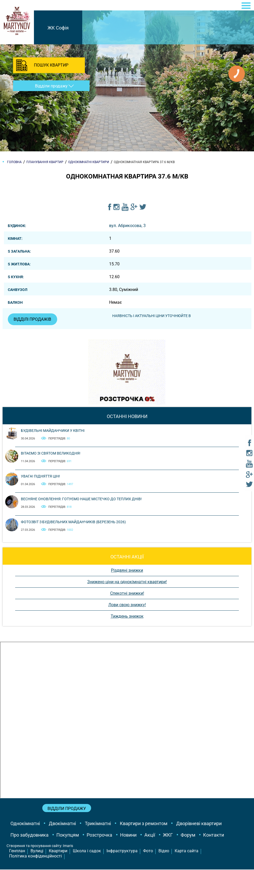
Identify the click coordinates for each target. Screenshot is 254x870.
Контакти (213, 835)
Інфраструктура (122, 851)
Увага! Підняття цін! (40, 476)
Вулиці (37, 851)
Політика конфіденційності (35, 856)
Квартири (58, 851)
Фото (148, 851)
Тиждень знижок (127, 616)
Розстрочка (99, 835)
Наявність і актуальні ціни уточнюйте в (152, 316)
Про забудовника (29, 835)
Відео (163, 851)
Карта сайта (186, 851)
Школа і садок (87, 851)
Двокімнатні (62, 824)
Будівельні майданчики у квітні (53, 431)
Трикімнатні (98, 824)
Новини (128, 835)
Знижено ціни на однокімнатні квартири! (127, 582)
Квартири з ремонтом (143, 824)
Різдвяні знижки (127, 570)
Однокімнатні (25, 824)
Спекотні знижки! (127, 593)
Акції (149, 835)
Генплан (17, 851)
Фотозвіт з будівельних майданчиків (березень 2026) (73, 522)
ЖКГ (168, 835)
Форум (188, 835)
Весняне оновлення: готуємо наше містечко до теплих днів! (81, 499)
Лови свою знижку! (127, 605)
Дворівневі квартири (199, 824)
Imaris (68, 846)
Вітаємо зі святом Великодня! (50, 454)
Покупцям (67, 835)
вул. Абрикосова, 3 (127, 225)
